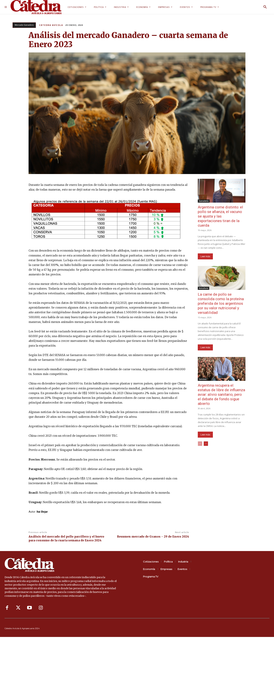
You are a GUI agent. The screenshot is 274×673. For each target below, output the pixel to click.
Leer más (205, 256)
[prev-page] (200, 443)
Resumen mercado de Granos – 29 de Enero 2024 (153, 536)
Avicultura (203, 288)
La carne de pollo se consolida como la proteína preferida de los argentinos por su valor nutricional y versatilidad (221, 303)
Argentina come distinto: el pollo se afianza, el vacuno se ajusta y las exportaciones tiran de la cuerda (220, 216)
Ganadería (204, 201)
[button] (265, 7)
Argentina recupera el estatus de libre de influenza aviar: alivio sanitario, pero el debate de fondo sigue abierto (221, 394)
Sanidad (203, 379)
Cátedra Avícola (51, 25)
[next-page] (206, 443)
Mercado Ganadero (24, 25)
